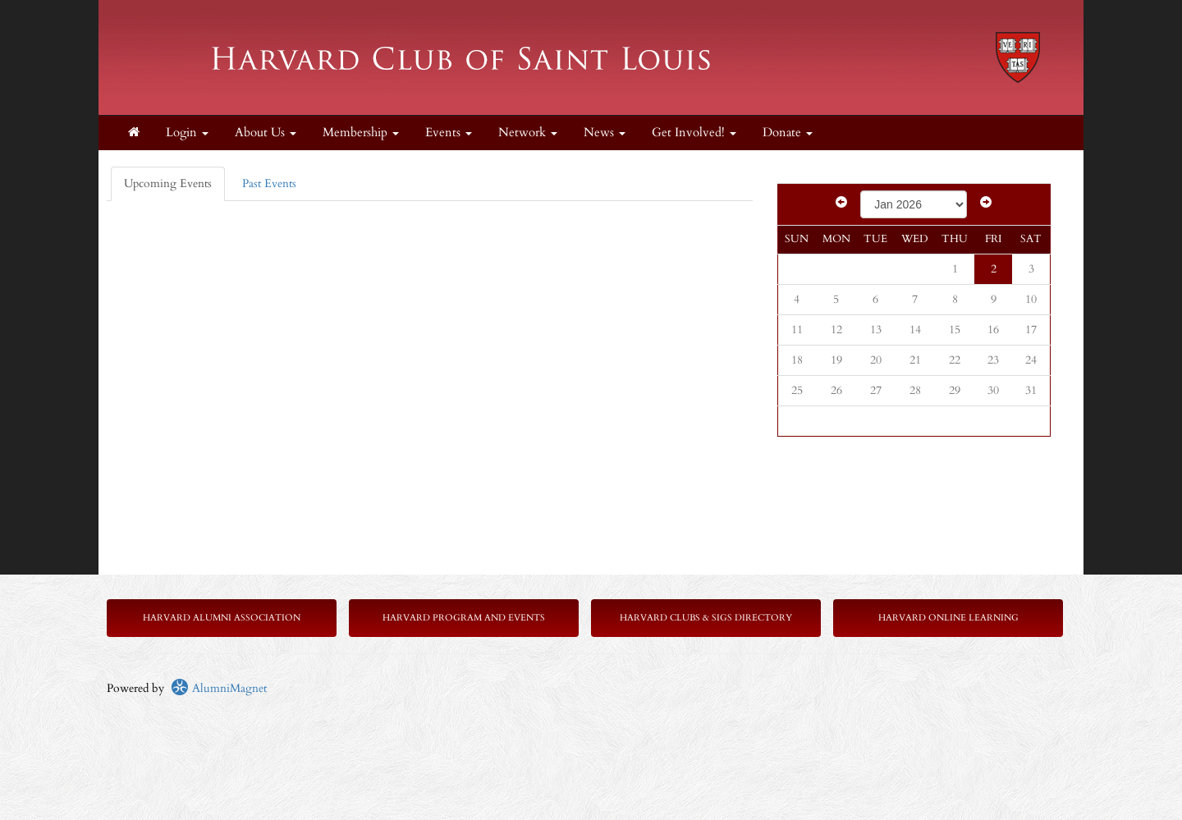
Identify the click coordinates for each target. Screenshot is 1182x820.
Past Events (269, 183)
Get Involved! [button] (694, 132)
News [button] (604, 132)
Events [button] (448, 132)
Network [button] (527, 132)
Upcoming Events (168, 183)
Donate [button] (788, 132)
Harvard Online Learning (948, 618)
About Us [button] (265, 132)
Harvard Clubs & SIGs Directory (706, 618)
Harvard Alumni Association (221, 618)
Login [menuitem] (187, 132)
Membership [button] (361, 132)
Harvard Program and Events (464, 618)
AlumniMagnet (219, 688)
